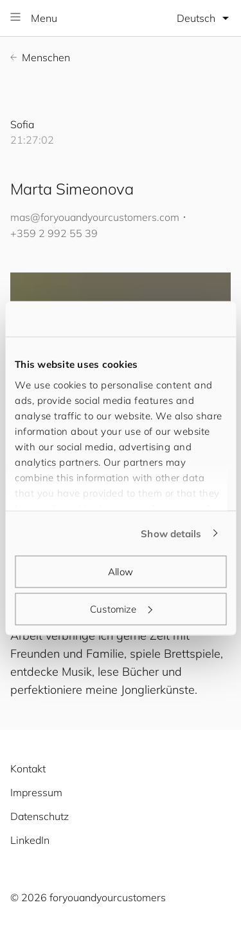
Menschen (40, 57)
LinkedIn (29, 840)
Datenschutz (39, 816)
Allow (120, 572)
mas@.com (94, 217)
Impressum (36, 792)
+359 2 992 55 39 (54, 233)
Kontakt (28, 768)
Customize (121, 608)
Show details (171, 533)
